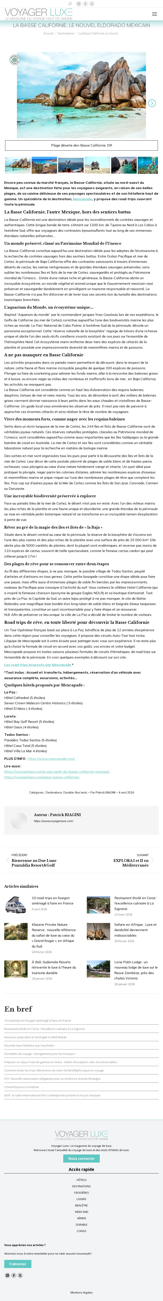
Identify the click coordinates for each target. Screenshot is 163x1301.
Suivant (151, 103)
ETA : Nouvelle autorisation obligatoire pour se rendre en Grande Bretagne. (52, 1079)
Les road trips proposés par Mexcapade (37, 665)
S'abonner (17, 1264)
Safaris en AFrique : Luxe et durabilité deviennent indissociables (135, 929)
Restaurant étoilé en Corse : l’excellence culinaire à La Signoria (135, 903)
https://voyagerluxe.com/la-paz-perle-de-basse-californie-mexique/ (57, 771)
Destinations (54, 792)
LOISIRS (81, 1199)
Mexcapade (82, 199)
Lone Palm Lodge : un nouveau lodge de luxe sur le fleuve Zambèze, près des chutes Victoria (136, 970)
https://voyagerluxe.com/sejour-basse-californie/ (42, 777)
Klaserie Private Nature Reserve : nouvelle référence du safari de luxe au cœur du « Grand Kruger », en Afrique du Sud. (54, 935)
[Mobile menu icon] (154, 14)
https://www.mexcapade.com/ (51, 758)
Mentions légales (81, 1292)
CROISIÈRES (81, 1193)
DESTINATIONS (81, 1186)
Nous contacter (81, 1158)
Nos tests (81, 792)
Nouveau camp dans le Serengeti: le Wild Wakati (35, 1037)
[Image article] (16, 904)
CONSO (81, 1231)
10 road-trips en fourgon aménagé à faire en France (52, 901)
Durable (68, 792)
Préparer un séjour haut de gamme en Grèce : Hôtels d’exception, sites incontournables (60, 1062)
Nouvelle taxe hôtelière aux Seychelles (29, 1045)
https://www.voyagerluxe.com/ (53, 821)
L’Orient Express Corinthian (21, 1087)
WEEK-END (81, 1212)
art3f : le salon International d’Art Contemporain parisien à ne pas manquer (52, 1095)
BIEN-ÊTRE (81, 1205)
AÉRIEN (81, 1218)
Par (102, 792)
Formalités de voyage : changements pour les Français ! (39, 1054)
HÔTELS (82, 1180)
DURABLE (81, 1224)
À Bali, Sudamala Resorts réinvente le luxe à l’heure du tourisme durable (54, 967)
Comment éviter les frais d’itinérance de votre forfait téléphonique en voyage (54, 1070)
